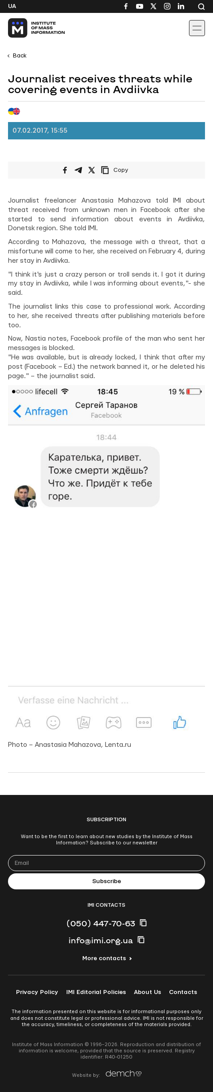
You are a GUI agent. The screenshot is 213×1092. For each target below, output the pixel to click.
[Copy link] (127, 170)
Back (20, 56)
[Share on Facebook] (65, 170)
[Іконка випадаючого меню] (197, 28)
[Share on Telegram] (78, 170)
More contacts (104, 958)
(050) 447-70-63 (100, 923)
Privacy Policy (37, 992)
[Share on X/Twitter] (92, 170)
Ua (12, 6)
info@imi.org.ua (100, 940)
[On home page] (27, 28)
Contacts (183, 992)
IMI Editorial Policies (96, 992)
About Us (147, 992)
